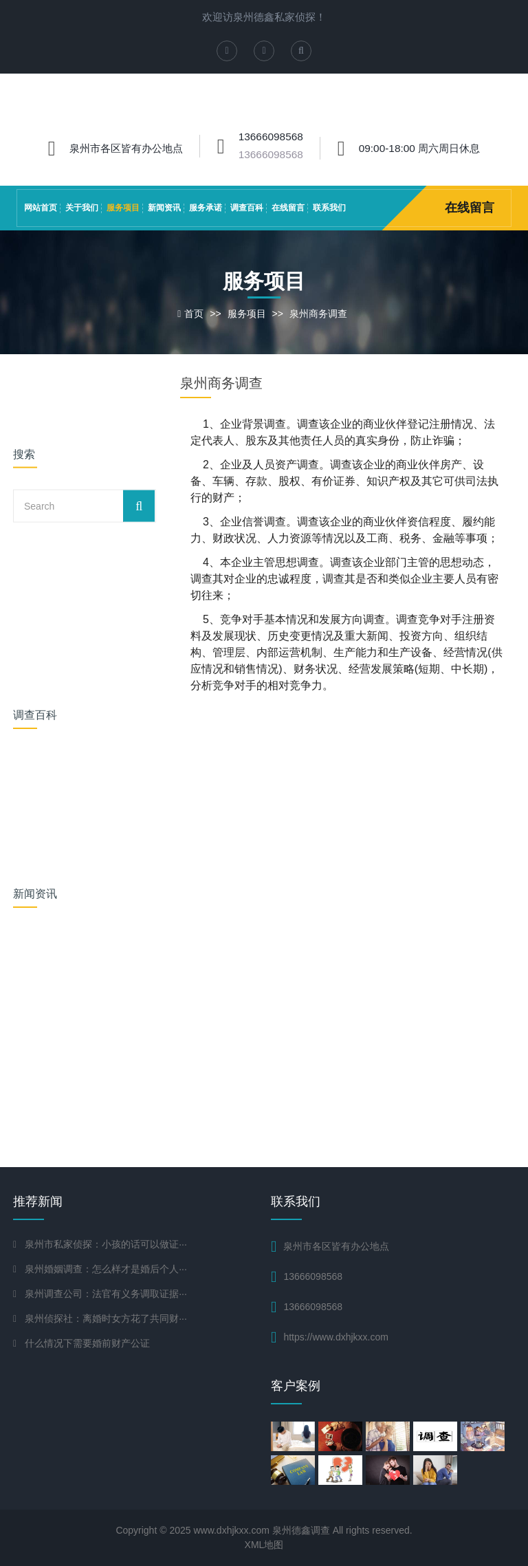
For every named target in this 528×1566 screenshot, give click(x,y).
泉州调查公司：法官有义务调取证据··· (106, 1293)
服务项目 (123, 208)
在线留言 (288, 208)
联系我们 (329, 208)
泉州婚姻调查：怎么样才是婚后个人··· (106, 1268)
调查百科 (246, 208)
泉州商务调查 (318, 313)
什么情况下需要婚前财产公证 (87, 1343)
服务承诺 (205, 208)
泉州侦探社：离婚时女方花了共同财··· (106, 1318)
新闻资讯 (164, 208)
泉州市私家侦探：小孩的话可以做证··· (106, 1244)
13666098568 (271, 154)
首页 (194, 313)
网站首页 (40, 208)
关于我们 (81, 208)
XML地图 (264, 1544)
